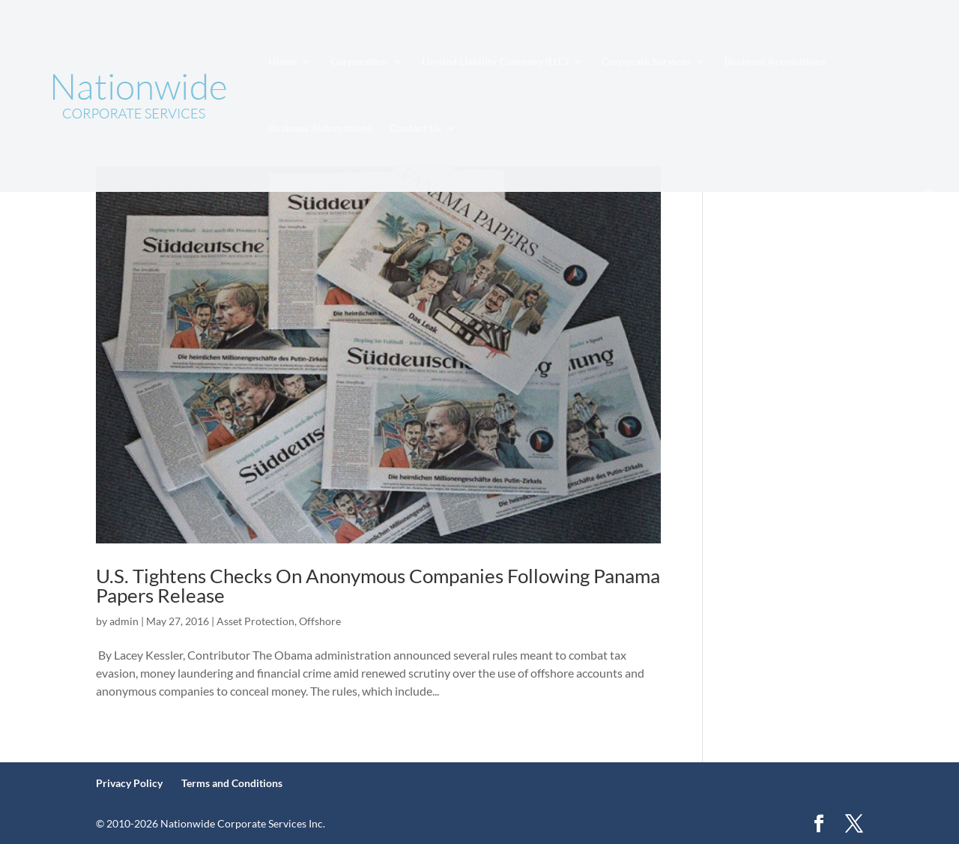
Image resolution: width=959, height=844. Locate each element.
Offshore (320, 621)
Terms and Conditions (231, 783)
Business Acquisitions (775, 61)
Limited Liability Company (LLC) (495, 61)
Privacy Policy (129, 783)
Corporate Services (646, 61)
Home (282, 61)
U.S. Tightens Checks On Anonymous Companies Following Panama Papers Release (378, 585)
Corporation (359, 61)
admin (124, 621)
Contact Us (415, 128)
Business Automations (320, 128)
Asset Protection (255, 621)
